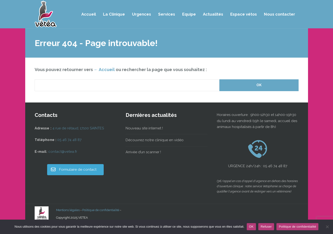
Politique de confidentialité (100, 210)
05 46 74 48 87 (69, 140)
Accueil (88, 14)
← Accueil (104, 69)
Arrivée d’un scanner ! (143, 152)
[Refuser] (327, 226)
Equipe (189, 14)
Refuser (266, 226)
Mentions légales (68, 210)
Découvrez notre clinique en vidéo (155, 140)
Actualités (213, 14)
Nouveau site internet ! (144, 128)
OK (251, 226)
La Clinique (114, 14)
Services (166, 14)
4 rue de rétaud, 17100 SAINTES (78, 128)
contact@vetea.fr (62, 151)
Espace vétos (243, 14)
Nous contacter (279, 14)
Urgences (141, 14)
